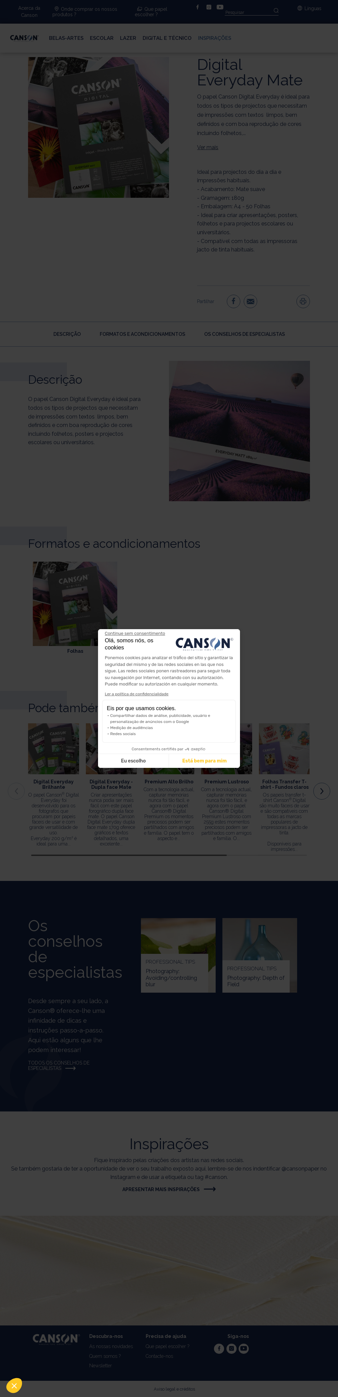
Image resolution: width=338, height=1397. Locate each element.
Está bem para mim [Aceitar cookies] (204, 761)
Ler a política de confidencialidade (137, 694)
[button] (14, 1385)
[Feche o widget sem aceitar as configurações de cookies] (135, 633)
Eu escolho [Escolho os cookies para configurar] (133, 761)
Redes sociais (123, 733)
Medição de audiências (131, 727)
